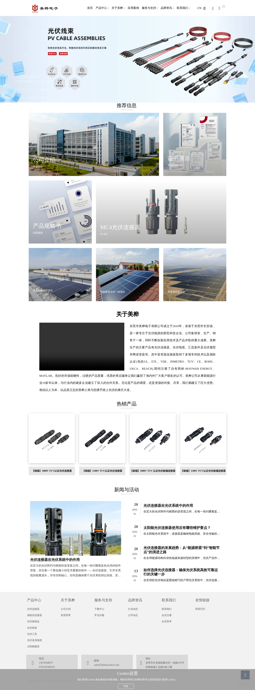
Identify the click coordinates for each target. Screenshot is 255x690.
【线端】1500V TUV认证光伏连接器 (102, 471)
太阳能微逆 (33, 646)
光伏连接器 (33, 609)
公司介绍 (66, 609)
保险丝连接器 (34, 615)
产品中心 (101, 7)
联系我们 (182, 7)
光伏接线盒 (33, 621)
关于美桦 (117, 7)
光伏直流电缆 (34, 640)
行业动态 (133, 609)
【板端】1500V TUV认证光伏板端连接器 (203, 471)
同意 (126, 685)
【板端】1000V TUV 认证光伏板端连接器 (152, 471)
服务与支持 (149, 7)
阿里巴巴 (200, 609)
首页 (90, 7)
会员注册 (167, 615)
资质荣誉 (66, 615)
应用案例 (133, 7)
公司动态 (133, 615)
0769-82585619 (47, 667)
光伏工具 (32, 634)
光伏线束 (32, 627)
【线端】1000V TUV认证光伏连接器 (52, 471)
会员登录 (167, 621)
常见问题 (99, 615)
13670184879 (46, 662)
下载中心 (99, 609)
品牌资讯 (166, 7)
